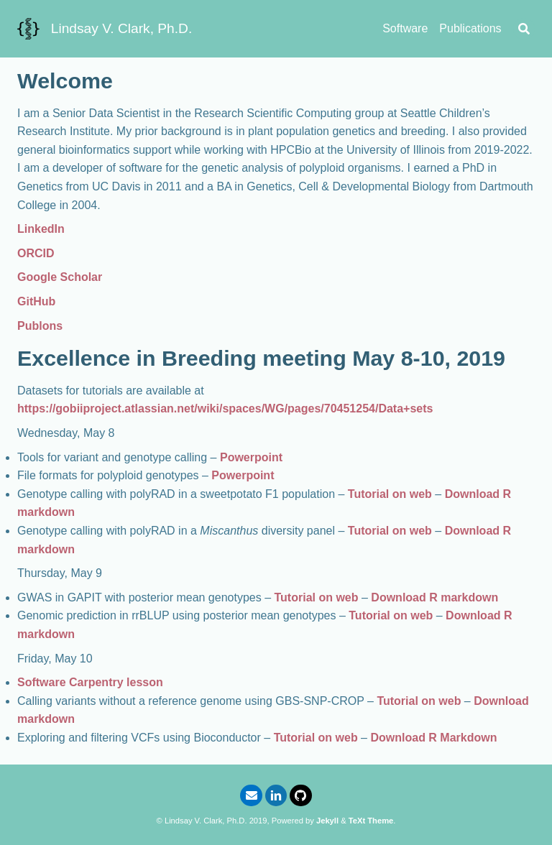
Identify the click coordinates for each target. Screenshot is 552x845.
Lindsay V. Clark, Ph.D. (122, 28)
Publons (40, 326)
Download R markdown (434, 597)
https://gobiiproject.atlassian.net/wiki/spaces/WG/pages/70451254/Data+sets (225, 408)
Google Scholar (59, 277)
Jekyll (327, 820)
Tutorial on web (390, 494)
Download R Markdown (433, 737)
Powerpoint (251, 457)
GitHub (36, 301)
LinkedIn (41, 229)
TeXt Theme (371, 820)
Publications (470, 28)
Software (405, 28)
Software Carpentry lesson (90, 682)
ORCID (36, 253)
